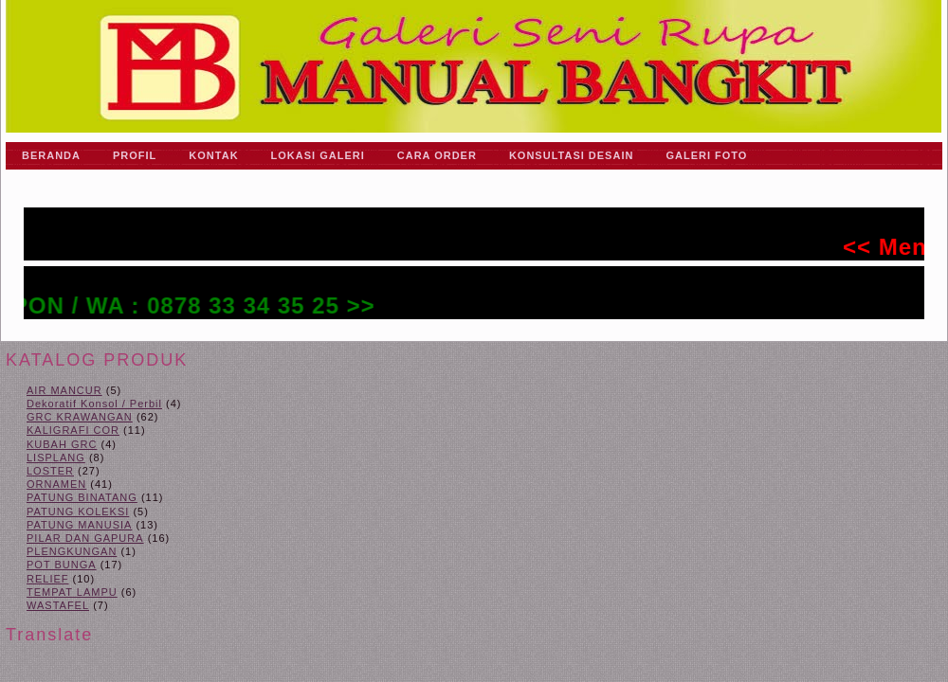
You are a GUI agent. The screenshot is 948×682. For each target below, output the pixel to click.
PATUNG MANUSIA (79, 524)
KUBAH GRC (62, 444)
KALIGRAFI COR (73, 430)
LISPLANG (56, 457)
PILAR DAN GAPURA (85, 538)
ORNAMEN (56, 484)
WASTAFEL (58, 605)
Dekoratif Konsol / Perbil (94, 403)
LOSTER (50, 470)
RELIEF (48, 578)
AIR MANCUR (64, 390)
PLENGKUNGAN (72, 551)
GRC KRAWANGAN (80, 416)
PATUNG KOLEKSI (78, 511)
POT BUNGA (62, 564)
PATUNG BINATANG (82, 497)
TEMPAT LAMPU (72, 592)
